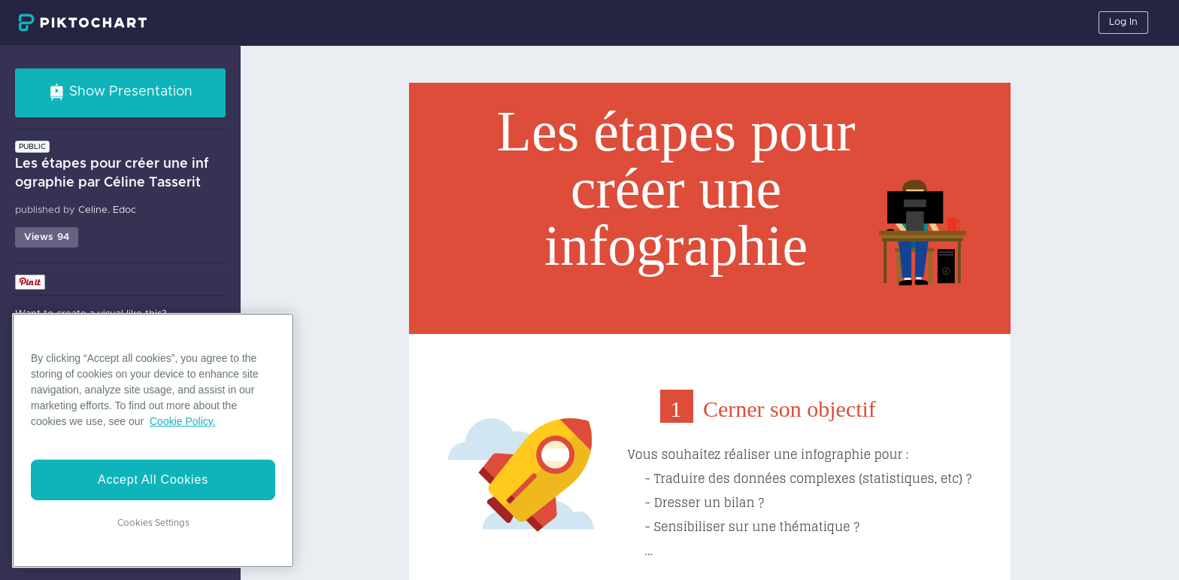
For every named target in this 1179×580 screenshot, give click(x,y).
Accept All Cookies (153, 479)
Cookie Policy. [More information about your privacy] (183, 421)
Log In (1123, 22)
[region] (153, 440)
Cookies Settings (153, 522)
